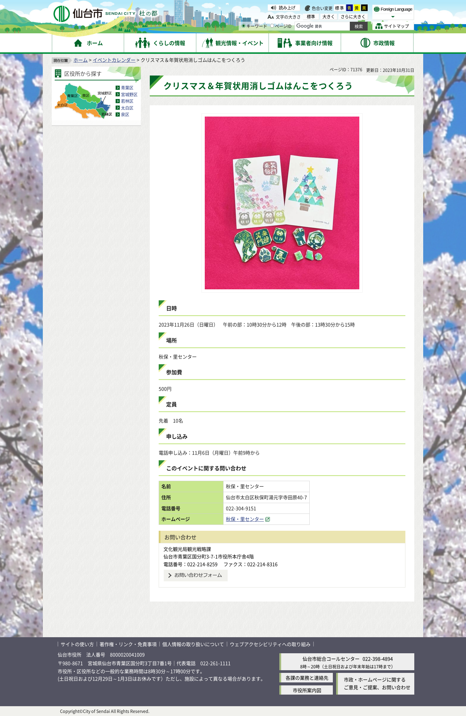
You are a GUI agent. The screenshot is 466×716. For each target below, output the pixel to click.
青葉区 (127, 87)
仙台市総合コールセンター (331, 658)
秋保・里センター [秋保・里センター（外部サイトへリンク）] (245, 518)
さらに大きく (353, 16)
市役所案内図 (307, 690)
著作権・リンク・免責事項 (128, 644)
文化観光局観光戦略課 (187, 548)
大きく (328, 16)
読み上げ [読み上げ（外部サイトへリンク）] (287, 7)
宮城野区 (129, 94)
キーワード (254, 26)
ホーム (80, 59)
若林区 (127, 101)
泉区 (125, 114)
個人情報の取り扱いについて (193, 644)
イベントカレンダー (114, 59)
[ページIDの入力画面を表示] (272, 26)
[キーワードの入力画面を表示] (243, 26)
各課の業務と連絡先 (307, 677)
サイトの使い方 (77, 644)
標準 (339, 8)
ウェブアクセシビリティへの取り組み (270, 644)
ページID (281, 26)
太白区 (127, 108)
